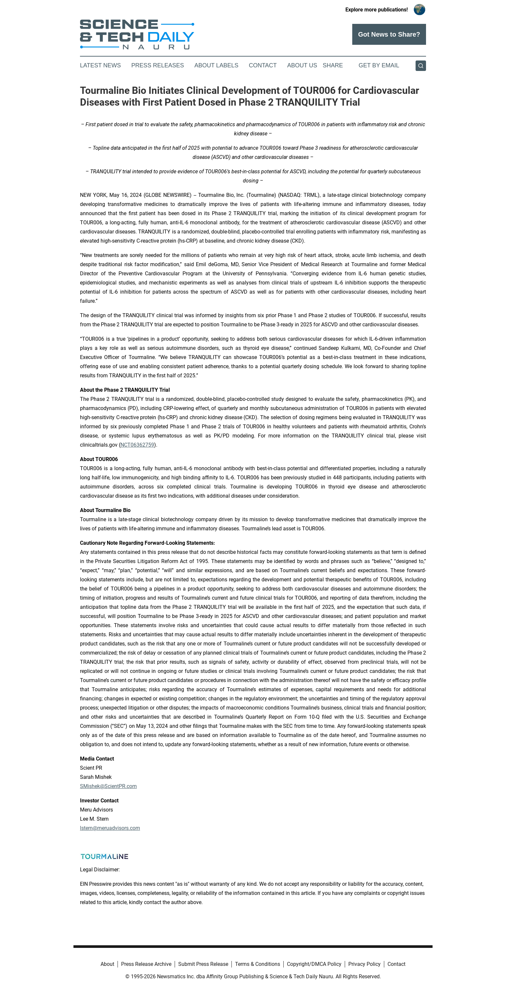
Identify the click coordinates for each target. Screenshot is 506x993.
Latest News (100, 65)
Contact (263, 65)
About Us (302, 65)
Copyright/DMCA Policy (314, 964)
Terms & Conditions (257, 964)
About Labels (216, 65)
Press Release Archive (146, 964)
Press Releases (157, 65)
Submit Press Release (203, 964)
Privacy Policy (364, 964)
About (107, 964)
